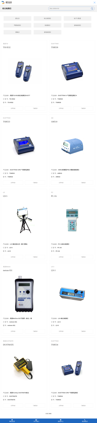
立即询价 (13, 108)
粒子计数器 (77, 18)
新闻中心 (60, 420)
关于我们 (36, 420)
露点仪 (17, 18)
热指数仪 (47, 25)
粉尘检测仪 (47, 18)
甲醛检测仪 (17, 25)
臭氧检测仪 (77, 25)
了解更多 (35, 108)
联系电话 (85, 420)
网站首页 (12, 420)
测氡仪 (17, 32)
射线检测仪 (47, 32)
